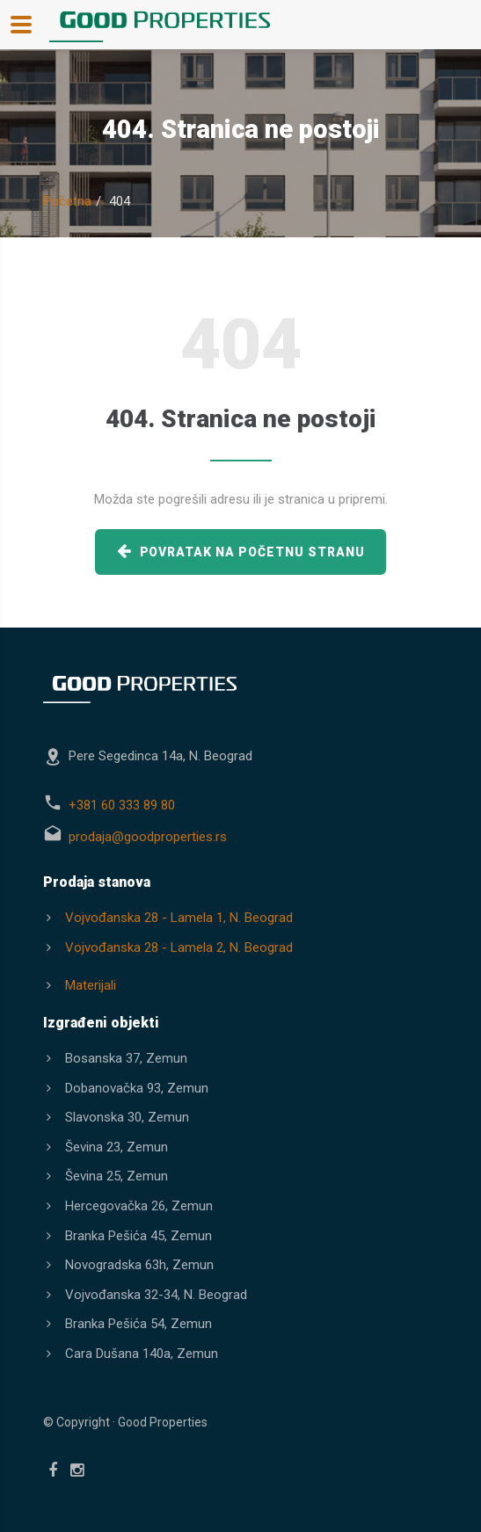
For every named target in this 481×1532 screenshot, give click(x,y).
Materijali (90, 985)
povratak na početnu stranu (241, 550)
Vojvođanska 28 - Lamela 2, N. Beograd (179, 947)
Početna (67, 201)
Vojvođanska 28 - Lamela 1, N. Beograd (179, 918)
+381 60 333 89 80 (122, 805)
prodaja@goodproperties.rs (148, 837)
